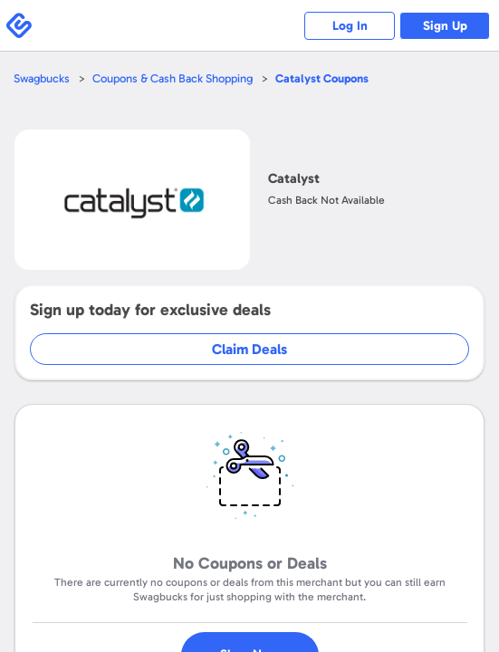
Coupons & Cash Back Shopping (172, 78)
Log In (350, 26)
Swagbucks (42, 78)
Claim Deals (249, 349)
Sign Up (445, 26)
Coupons (322, 78)
